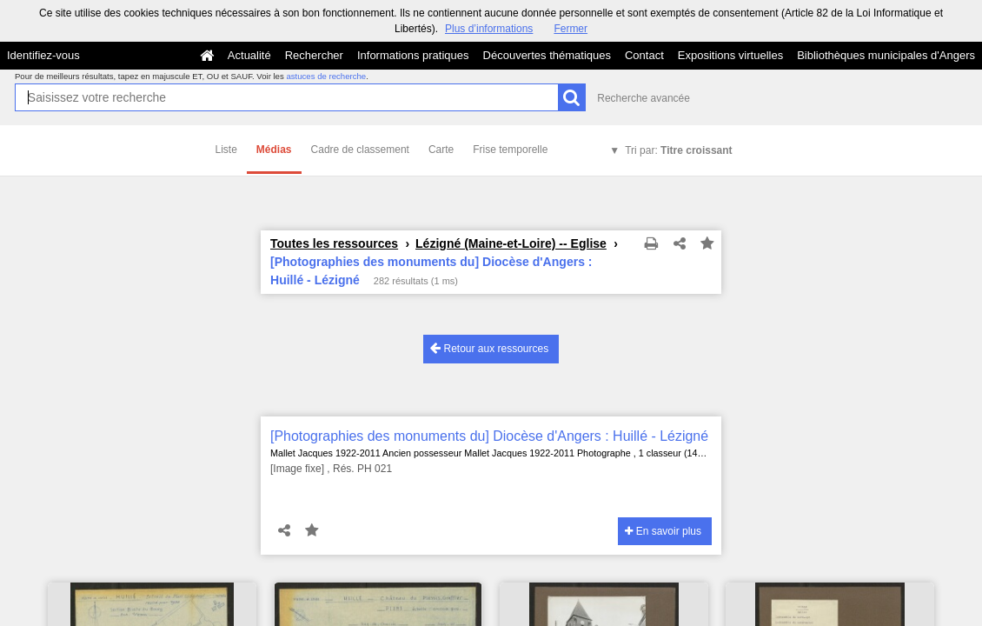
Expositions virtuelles (730, 55)
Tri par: (678, 150)
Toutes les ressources (334, 243)
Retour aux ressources (489, 348)
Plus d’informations (489, 29)
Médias (274, 149)
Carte (441, 149)
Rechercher (314, 55)
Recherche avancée (643, 98)
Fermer (570, 29)
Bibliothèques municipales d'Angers (886, 55)
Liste (226, 149)
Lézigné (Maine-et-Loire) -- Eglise (511, 243)
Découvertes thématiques (547, 55)
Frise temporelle (510, 149)
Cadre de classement (360, 149)
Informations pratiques (413, 55)
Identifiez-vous (43, 55)
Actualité (249, 55)
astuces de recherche (326, 76)
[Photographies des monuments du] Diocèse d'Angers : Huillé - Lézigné (489, 436)
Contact (644, 55)
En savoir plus (663, 531)
